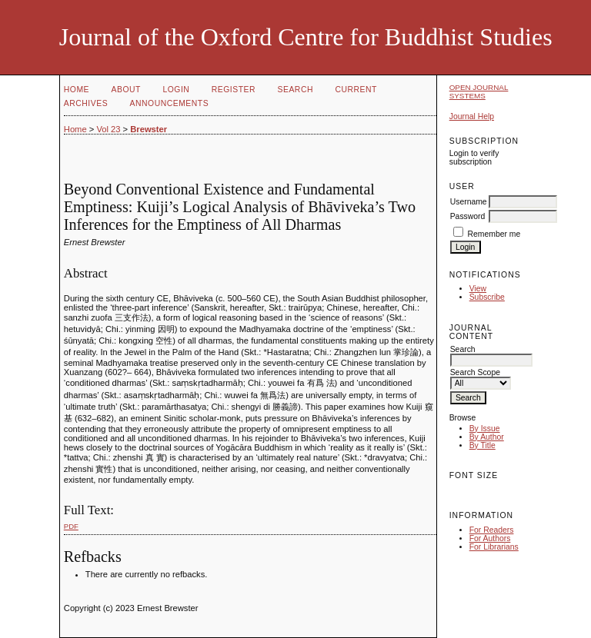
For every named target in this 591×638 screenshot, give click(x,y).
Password (468, 216)
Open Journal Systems (479, 91)
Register (233, 89)
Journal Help (471, 116)
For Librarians (494, 547)
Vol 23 (108, 129)
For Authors (490, 538)
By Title (482, 445)
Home (76, 89)
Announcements (169, 103)
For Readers (491, 530)
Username (468, 202)
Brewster (148, 129)
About (126, 89)
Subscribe (487, 297)
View (477, 288)
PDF (71, 526)
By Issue (484, 428)
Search (295, 89)
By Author (486, 437)
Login (175, 89)
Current (355, 89)
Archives (86, 103)
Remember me (494, 234)
